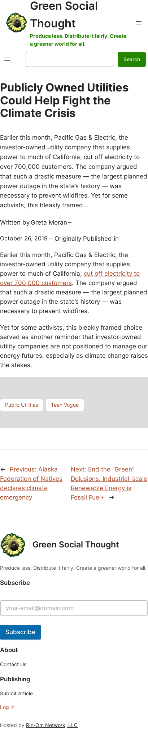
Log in (7, 707)
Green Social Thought (75, 544)
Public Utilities (21, 405)
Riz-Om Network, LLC (52, 725)
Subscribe (20, 632)
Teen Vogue (65, 405)
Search (131, 59)
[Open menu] (138, 22)
